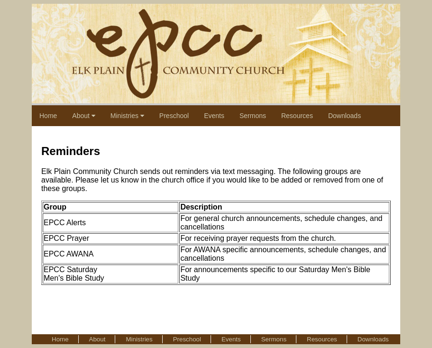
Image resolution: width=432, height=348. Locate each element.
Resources (297, 115)
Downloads (344, 115)
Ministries (127, 115)
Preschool (174, 115)
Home (48, 115)
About (83, 115)
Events (214, 115)
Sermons (252, 115)
